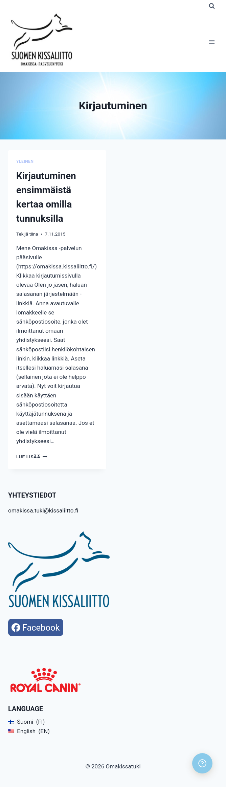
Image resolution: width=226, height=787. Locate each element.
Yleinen (25, 161)
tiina (33, 234)
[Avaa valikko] (211, 42)
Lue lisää (31, 456)
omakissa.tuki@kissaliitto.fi (43, 510)
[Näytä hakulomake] (212, 6)
